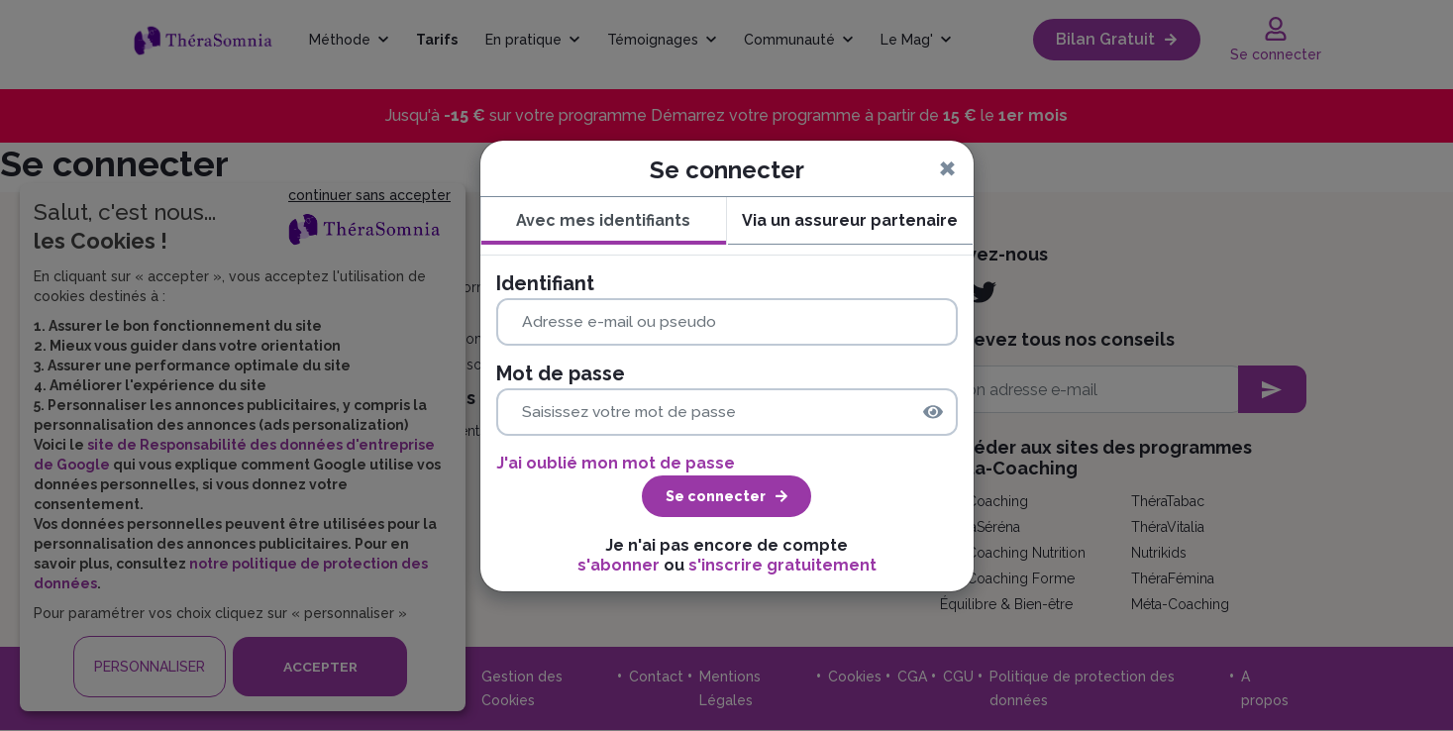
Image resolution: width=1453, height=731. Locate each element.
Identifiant (545, 283)
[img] (933, 412)
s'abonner (618, 565)
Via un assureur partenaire (850, 220)
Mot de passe (560, 373)
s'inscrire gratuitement (782, 565)
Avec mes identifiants (603, 220)
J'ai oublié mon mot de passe (615, 463)
